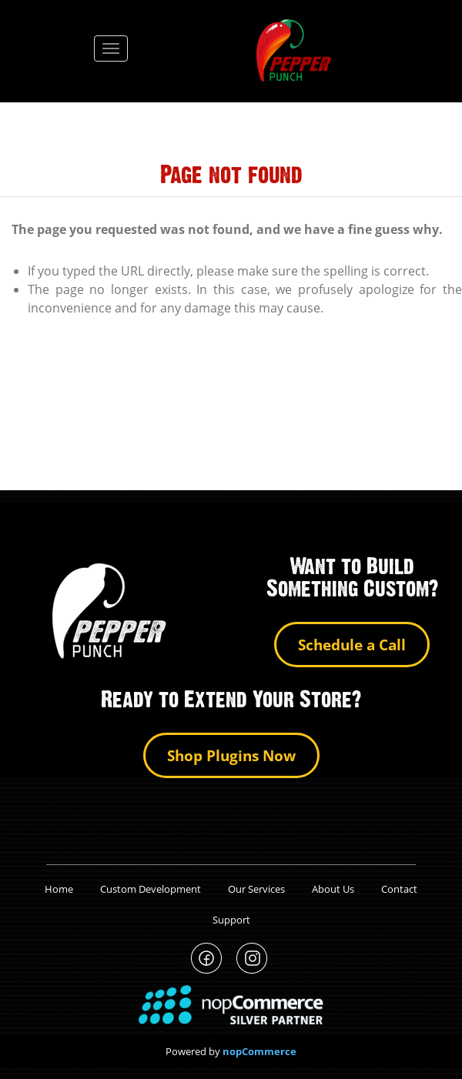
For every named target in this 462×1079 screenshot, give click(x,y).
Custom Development (150, 889)
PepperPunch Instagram (252, 958)
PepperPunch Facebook (207, 958)
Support (231, 920)
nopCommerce (259, 1051)
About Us (333, 889)
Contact (399, 889)
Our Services (256, 889)
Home (59, 889)
